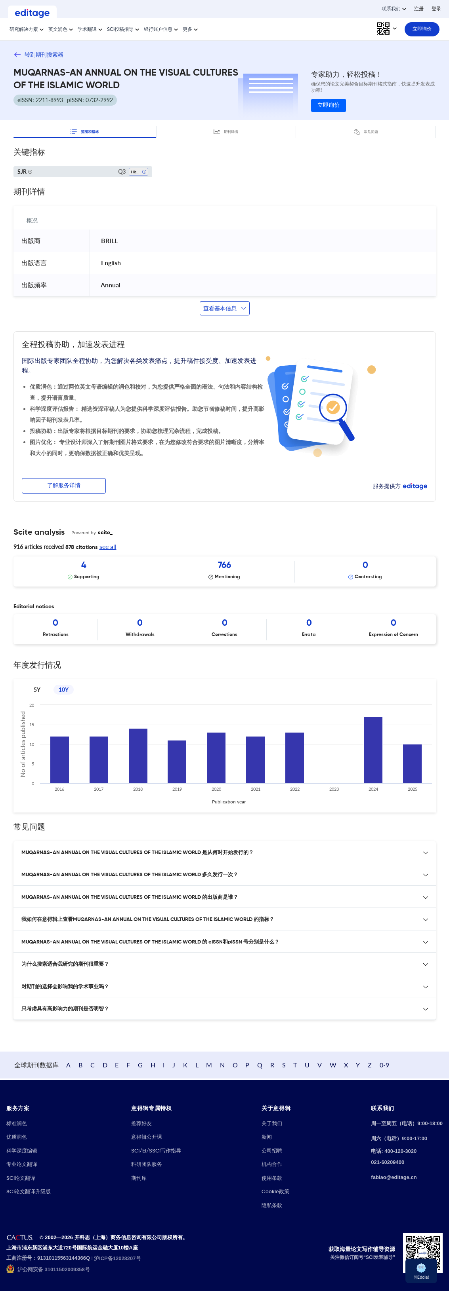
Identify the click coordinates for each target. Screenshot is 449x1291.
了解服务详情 (63, 485)
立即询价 (328, 105)
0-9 (425, 1065)
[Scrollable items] (224, 571)
